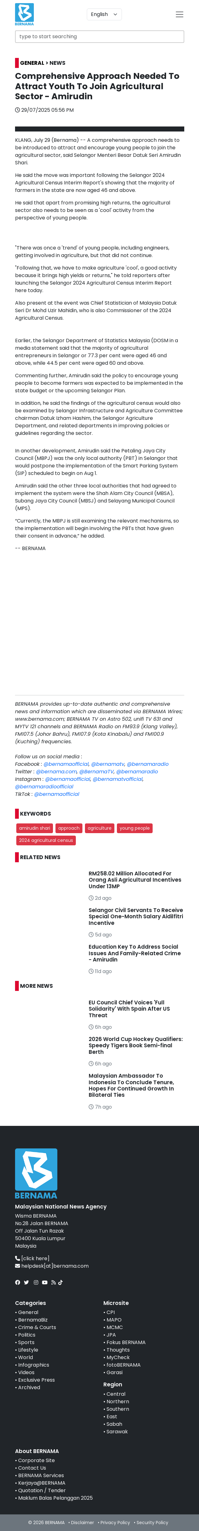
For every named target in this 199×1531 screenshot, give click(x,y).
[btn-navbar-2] (179, 14)
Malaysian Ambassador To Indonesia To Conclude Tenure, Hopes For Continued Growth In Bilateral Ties (131, 1085)
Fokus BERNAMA (126, 1342)
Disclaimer (82, 1522)
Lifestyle (28, 1349)
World (25, 1357)
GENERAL (32, 63)
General (28, 1312)
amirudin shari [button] (34, 828)
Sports (26, 1342)
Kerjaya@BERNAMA (41, 1483)
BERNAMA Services (41, 1475)
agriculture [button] (100, 828)
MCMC (115, 1327)
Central (116, 1394)
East (112, 1416)
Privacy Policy (115, 1522)
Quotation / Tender (42, 1490)
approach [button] (69, 828)
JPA (111, 1334)
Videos (26, 1372)
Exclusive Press (36, 1380)
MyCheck (118, 1357)
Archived (29, 1387)
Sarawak (117, 1431)
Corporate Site (36, 1460)
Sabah (114, 1424)
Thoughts (118, 1349)
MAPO (114, 1319)
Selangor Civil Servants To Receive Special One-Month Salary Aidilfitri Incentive (136, 916)
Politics (26, 1334)
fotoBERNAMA (124, 1365)
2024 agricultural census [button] (46, 840)
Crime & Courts (37, 1327)
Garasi (115, 1372)
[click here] (35, 1258)
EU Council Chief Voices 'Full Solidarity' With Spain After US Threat (129, 1009)
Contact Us (32, 1468)
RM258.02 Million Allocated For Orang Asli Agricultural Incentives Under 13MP (135, 880)
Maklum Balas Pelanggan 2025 (55, 1498)
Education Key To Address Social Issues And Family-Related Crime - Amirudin (135, 953)
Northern (118, 1401)
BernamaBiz (33, 1319)
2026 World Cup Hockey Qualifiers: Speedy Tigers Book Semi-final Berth (136, 1045)
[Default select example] (104, 14)
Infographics (33, 1365)
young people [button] (135, 828)
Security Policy (152, 1522)
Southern (118, 1409)
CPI (111, 1312)
